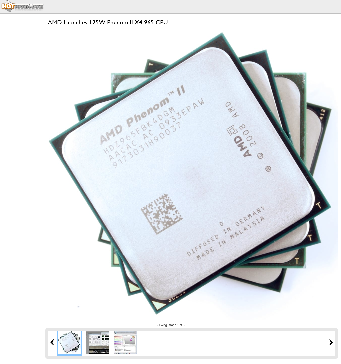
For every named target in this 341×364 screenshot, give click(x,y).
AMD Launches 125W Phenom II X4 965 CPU (108, 22)
